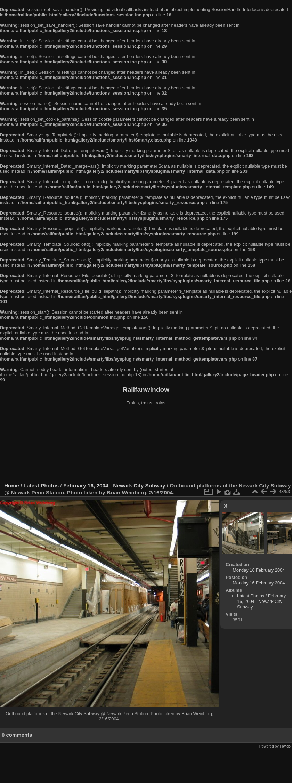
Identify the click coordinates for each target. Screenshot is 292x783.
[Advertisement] (146, 444)
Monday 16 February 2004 (259, 570)
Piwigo (285, 746)
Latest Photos (41, 486)
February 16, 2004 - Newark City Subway (114, 486)
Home (11, 486)
